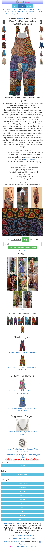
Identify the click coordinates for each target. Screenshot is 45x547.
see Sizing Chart (29, 159)
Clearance (35, 14)
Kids (28, 14)
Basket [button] (29, 6)
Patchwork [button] (22, 487)
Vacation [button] (22, 499)
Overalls (34, 179)
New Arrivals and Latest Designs (22, 536)
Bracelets (38, 11)
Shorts (40, 9)
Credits (22, 309)
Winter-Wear (22, 11)
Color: (3, 471)
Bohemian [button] (22, 519)
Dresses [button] (22, 465)
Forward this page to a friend (14, 542)
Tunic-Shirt (13, 11)
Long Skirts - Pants (9, 9)
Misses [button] (22, 491)
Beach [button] (22, 503)
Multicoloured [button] (22, 474)
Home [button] (22, 6)
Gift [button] (22, 507)
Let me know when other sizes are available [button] (22, 248)
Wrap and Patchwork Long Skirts (24, 538)
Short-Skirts (32, 9)
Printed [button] (22, 515)
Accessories (21, 14)
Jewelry (31, 11)
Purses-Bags (11, 14)
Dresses (5, 11)
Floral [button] (22, 511)
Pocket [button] (22, 495)
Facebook (22, 544)
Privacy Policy (22, 250)
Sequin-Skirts (21, 9)
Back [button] (15, 6)
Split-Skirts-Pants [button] (22, 483)
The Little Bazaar (12, 523)
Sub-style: (5, 480)
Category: (5, 462)
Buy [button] (25, 239)
